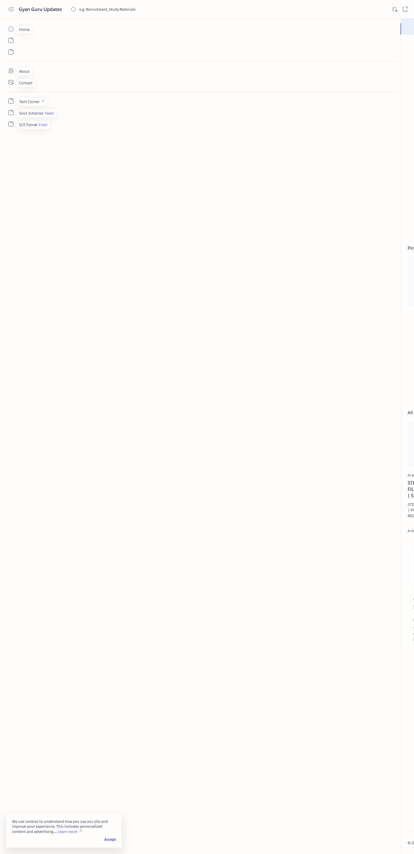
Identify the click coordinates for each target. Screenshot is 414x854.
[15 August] (379, 551)
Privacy (357, 811)
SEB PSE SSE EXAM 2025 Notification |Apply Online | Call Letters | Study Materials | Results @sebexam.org (81, 619)
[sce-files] (140, 262)
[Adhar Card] (379, 594)
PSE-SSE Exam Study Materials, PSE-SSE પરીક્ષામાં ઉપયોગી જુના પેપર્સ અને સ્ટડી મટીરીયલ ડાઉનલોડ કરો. (176, 619)
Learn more (67, 831)
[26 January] (337, 565)
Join (240, 26)
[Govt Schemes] (11, 112)
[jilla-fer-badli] (352, 435)
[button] (106, 262)
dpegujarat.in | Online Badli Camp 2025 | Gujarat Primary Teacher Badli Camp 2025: (263, 492)
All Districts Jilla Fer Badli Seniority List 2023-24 (354, 446)
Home (323, 811)
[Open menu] (11, 9)
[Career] (347, 460)
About (339, 811)
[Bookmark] (405, 9)
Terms (367, 816)
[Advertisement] (210, 86)
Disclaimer (377, 811)
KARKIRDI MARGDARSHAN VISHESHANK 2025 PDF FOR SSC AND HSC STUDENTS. (360, 474)
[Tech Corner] (11, 101)
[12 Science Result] (337, 551)
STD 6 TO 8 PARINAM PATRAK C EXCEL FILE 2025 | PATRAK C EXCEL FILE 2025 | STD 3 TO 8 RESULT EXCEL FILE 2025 (362, 414)
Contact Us (327, 816)
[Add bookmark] (117, 262)
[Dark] (394, 9)
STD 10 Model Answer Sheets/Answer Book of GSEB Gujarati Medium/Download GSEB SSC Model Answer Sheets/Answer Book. (168, 495)
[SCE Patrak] (11, 124)
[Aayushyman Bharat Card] (379, 580)
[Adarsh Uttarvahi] (147, 478)
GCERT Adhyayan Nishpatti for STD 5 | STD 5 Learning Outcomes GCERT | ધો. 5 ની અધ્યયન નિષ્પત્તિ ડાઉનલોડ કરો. (362, 509)
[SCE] (343, 337)
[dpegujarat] (234, 478)
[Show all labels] (330, 608)
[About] (11, 70)
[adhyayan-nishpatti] (361, 492)
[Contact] (11, 82)
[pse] (141, 605)
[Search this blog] (114, 9)
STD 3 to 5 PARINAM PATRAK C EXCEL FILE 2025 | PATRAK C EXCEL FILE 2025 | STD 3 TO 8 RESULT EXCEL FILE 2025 (77, 492)
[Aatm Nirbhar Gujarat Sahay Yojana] (337, 580)
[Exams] (52, 605)
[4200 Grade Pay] (379, 565)
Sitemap (350, 816)
